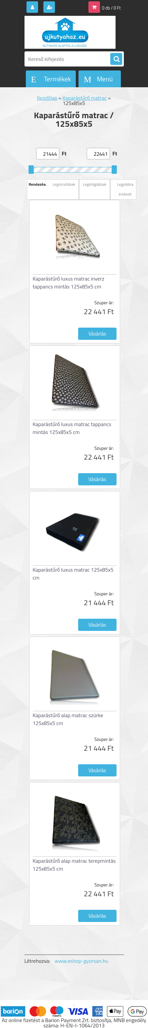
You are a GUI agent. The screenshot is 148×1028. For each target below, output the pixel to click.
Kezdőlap (47, 98)
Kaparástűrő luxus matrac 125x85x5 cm (73, 574)
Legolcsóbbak (64, 184)
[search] (116, 59)
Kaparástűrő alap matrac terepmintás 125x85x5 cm (74, 865)
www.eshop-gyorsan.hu (81, 961)
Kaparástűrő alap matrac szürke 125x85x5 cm (68, 719)
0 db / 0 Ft (111, 8)
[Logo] (70, 32)
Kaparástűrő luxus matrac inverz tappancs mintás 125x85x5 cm (68, 282)
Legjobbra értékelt (125, 189)
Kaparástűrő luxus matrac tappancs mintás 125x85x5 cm (72, 428)
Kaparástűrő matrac (85, 98)
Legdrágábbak (94, 184)
